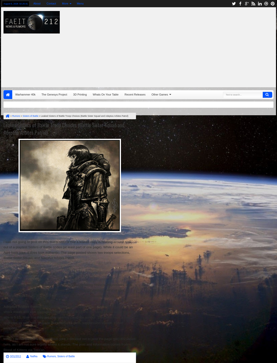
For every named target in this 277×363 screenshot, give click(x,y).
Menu (80, 3)
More (65, 3)
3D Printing (80, 94)
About (36, 3)
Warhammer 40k (25, 94)
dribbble (266, 3)
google (247, 3)
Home (8, 94)
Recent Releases (135, 94)
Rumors (51, 356)
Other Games (160, 94)
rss (253, 3)
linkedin (259, 3)
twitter (233, 3)
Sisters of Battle (66, 356)
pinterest (273, 3)
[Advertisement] (184, 46)
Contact (51, 3)
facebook (240, 3)
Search (267, 95)
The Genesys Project (54, 94)
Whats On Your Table (105, 94)
